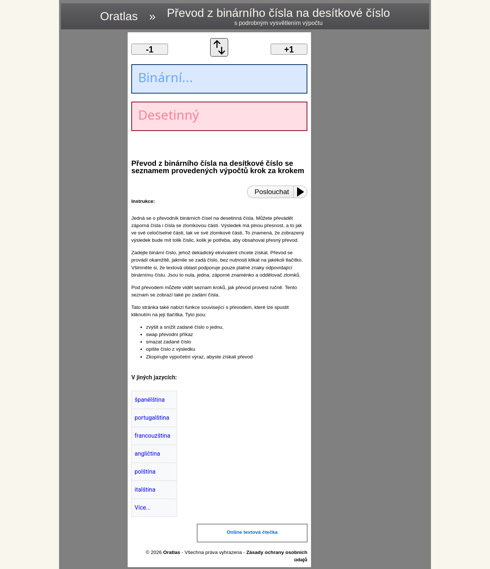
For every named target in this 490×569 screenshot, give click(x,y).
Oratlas (119, 16)
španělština (150, 399)
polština (145, 471)
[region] (92, 142)
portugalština (152, 417)
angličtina (147, 453)
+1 (289, 49)
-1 (149, 49)
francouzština (152, 435)
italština (145, 489)
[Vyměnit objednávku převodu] (219, 54)
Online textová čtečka (252, 532)
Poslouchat (272, 192)
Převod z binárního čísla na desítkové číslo (278, 16)
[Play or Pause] (302, 192)
